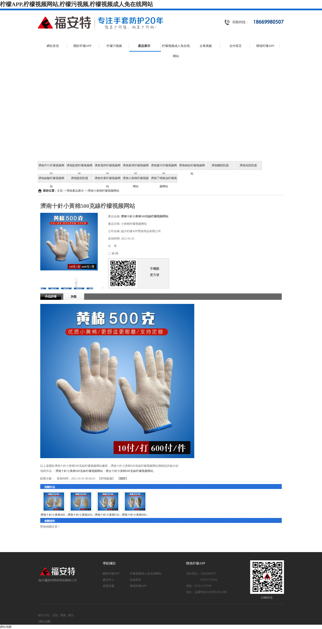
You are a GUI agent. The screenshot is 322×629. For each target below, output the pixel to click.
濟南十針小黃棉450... (81, 514)
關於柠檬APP (111, 573)
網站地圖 (45, 621)
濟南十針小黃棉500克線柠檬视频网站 (79, 471)
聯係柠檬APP (138, 585)
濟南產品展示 (75, 190)
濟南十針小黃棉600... (135, 514)
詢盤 (74, 296)
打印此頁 (106, 478)
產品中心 (108, 579)
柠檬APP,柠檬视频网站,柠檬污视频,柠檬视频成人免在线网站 (76, 4)
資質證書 (108, 585)
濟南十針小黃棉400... (53, 514)
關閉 (123, 478)
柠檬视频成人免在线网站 (145, 573)
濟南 (63, 615)
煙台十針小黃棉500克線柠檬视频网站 (129, 471)
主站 (55, 615)
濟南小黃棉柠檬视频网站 (103, 190)
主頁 (60, 190)
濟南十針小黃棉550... (108, 514)
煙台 (71, 615)
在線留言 (135, 579)
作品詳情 (50, 296)
